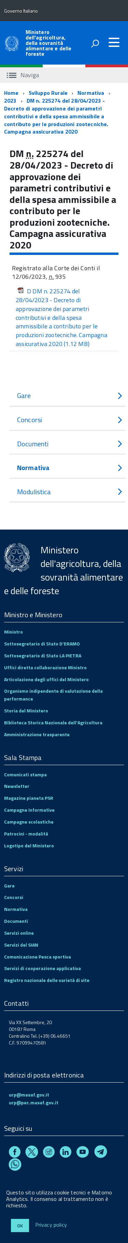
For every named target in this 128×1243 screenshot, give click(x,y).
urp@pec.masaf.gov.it (33, 1102)
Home (11, 93)
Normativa (90, 93)
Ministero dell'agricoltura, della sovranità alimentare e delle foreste (49, 42)
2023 (10, 101)
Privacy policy (51, 1225)
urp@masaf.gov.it (29, 1094)
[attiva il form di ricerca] (95, 43)
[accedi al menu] (114, 42)
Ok (20, 1225)
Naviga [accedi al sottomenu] (23, 75)
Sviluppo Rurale (48, 93)
